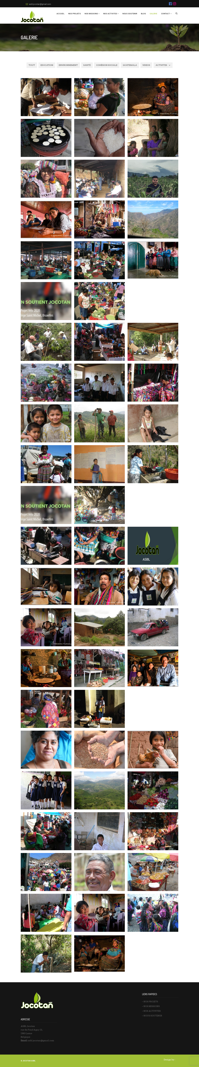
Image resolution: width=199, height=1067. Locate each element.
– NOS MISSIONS (151, 1006)
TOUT (32, 65)
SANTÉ (87, 65)
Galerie (153, 14)
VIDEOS (146, 65)
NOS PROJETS (74, 14)
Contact (165, 14)
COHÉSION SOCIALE (106, 65)
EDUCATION (46, 65)
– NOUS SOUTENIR (152, 1015)
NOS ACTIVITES (110, 14)
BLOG (143, 14)
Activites (161, 65)
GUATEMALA (130, 65)
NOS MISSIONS (91, 14)
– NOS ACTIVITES (151, 1011)
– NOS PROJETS (150, 1001)
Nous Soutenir (129, 14)
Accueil (61, 14)
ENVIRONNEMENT (68, 65)
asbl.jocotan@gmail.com (38, 4)
